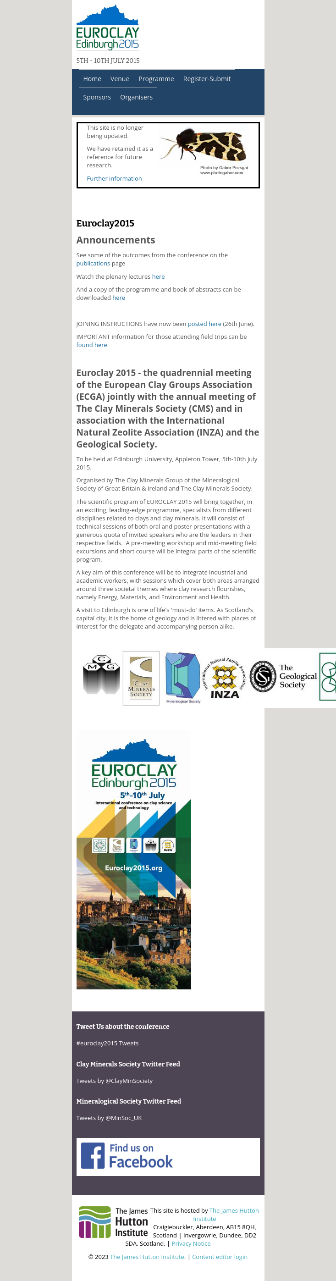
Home (92, 78)
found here (92, 345)
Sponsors (97, 97)
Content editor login (220, 1257)
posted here (204, 324)
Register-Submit (207, 78)
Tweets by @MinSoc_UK (109, 1118)
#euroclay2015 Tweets (108, 1043)
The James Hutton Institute (147, 1257)
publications (93, 263)
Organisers (136, 97)
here (158, 276)
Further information (114, 178)
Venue (119, 78)
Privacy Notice (191, 1243)
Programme (156, 78)
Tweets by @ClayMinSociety (115, 1081)
